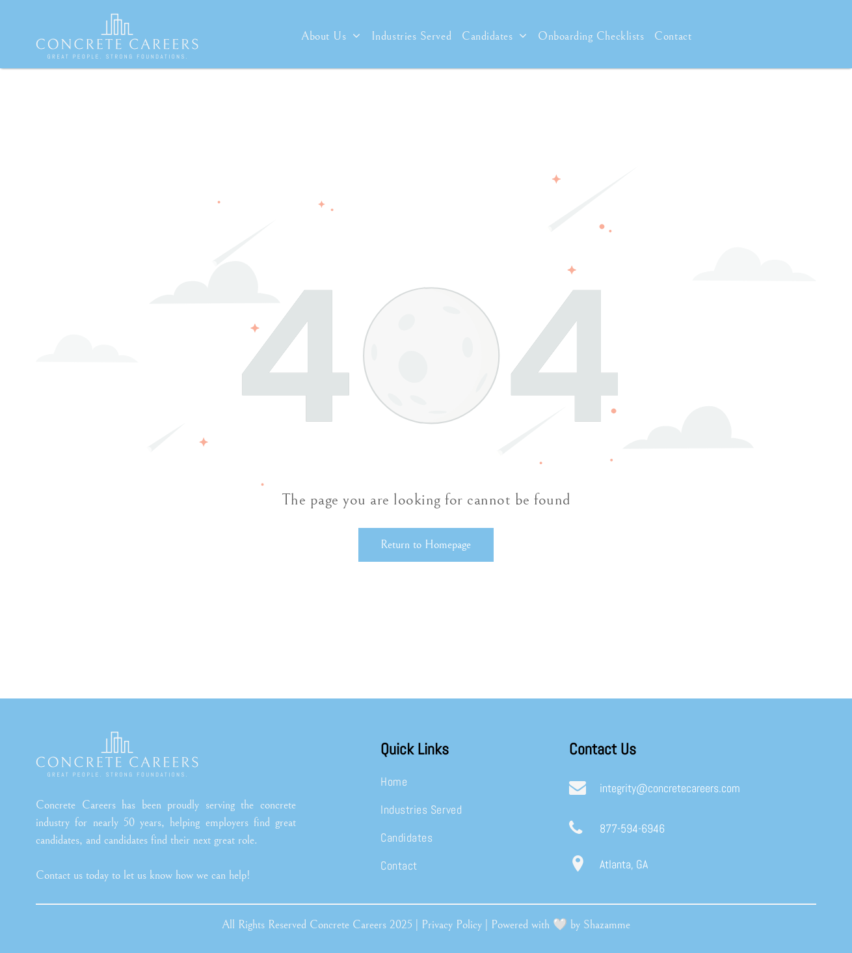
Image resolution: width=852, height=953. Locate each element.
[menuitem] (331, 36)
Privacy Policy (451, 925)
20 (395, 925)
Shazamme (606, 925)
